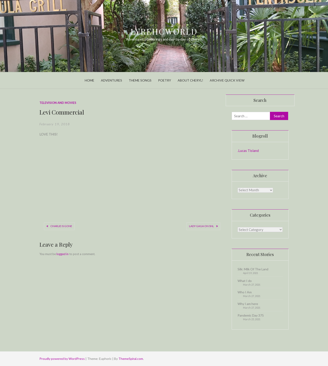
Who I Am (245, 292)
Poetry (164, 80)
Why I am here (248, 304)
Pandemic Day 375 (251, 315)
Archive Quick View (227, 80)
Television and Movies (57, 103)
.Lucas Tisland (248, 150)
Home (89, 80)
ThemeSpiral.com (130, 359)
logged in (62, 254)
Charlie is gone (61, 226)
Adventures (111, 80)
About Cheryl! (190, 80)
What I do (245, 281)
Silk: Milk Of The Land (253, 269)
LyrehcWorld (164, 31)
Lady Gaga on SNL (201, 226)
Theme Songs (140, 80)
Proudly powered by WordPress (62, 359)
